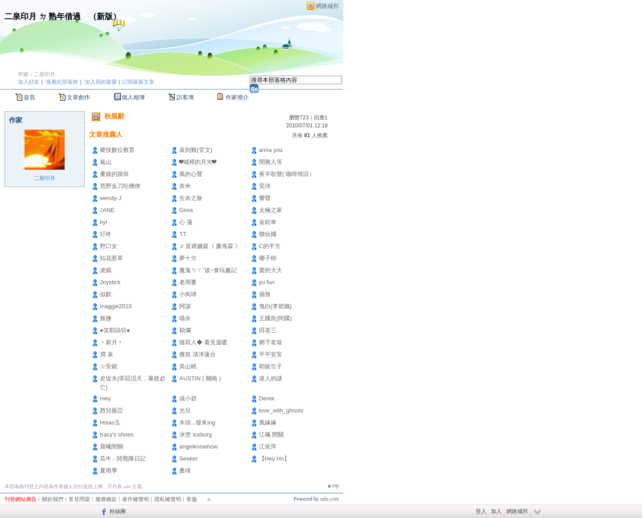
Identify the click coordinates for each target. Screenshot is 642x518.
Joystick (110, 282)
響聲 (265, 198)
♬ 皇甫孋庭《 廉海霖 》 (210, 246)
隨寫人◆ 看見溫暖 (203, 342)
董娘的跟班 (114, 174)
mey (105, 398)
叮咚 (105, 234)
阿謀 (185, 306)
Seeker (188, 458)
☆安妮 (108, 366)
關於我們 (52, 499)
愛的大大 (270, 270)
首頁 (29, 97)
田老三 (267, 330)
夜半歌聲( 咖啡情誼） (287, 174)
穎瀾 (185, 330)
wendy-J (110, 198)
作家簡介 (237, 97)
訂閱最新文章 (138, 82)
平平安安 (270, 354)
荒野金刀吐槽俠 (120, 186)
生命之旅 (190, 198)
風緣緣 (267, 422)
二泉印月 (44, 178)
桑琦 (185, 470)
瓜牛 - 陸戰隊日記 (123, 458)
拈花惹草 (111, 258)
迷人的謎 (270, 378)
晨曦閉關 (111, 446)
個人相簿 (133, 97)
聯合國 (267, 234)
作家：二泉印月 (36, 74)
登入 (481, 511)
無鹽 (105, 318)
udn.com (329, 499)
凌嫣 (105, 270)
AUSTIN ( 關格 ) (200, 378)
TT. (183, 234)
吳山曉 (188, 366)
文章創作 (78, 97)
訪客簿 (185, 97)
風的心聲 (190, 174)
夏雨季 (108, 470)
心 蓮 (186, 222)
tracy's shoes (116, 434)
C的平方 (269, 246)
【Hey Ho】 (274, 458)
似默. (106, 294)
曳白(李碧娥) (275, 306)
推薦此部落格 (62, 82)
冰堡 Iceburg (195, 434)
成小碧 (188, 398)
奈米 (185, 186)
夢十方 (188, 258)
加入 (496, 511)
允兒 (185, 410)
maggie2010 (116, 306)
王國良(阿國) (275, 318)
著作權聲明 (135, 499)
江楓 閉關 (271, 434)
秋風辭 (114, 116)
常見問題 (79, 499)
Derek (267, 398)
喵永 (185, 318)
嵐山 (105, 162)
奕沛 (265, 186)
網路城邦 (327, 6)
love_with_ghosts (281, 410)
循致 (265, 294)
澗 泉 (106, 354)
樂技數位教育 (117, 150)
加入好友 (28, 82)
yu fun (267, 282)
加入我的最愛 (101, 82)
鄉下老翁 (270, 342)
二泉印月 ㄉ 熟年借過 (42, 16)
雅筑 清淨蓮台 (197, 354)
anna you (271, 150)
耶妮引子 (270, 366)
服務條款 (106, 499)
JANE (107, 210)
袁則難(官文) (195, 150)
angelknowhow (198, 446)
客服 (191, 499)
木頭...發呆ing (197, 422)
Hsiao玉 (110, 422)
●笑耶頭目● (115, 330)
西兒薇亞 (111, 410)
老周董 (188, 282)
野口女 (108, 246)
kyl (103, 222)
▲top (333, 485)
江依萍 (267, 446)
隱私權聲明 (167, 499)
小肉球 (188, 294)
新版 (105, 16)
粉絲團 (118, 511)
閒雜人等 (270, 162)
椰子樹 (267, 258)
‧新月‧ (111, 342)
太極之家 (270, 210)
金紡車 (267, 222)
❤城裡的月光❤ (197, 162)
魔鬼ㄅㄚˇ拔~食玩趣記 (208, 270)
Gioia (186, 210)
